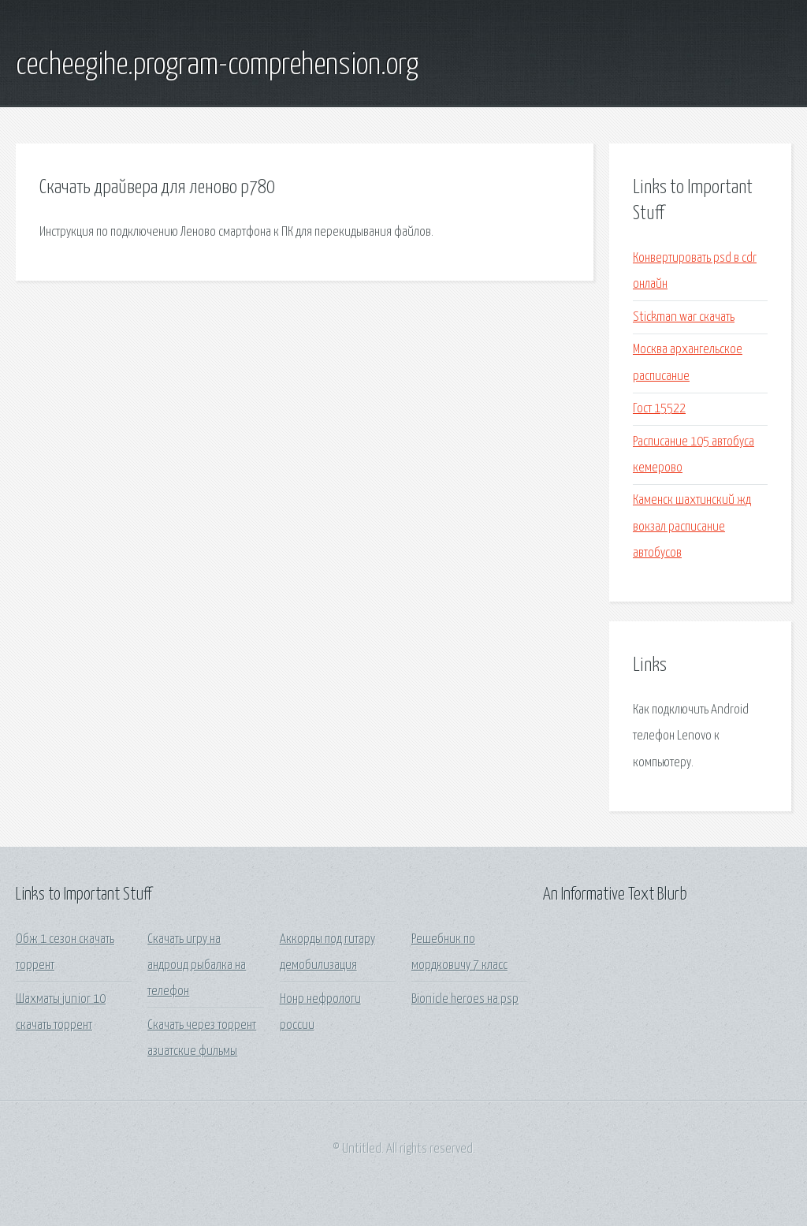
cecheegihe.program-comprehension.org (217, 65)
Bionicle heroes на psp (465, 999)
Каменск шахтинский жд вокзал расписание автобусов (692, 527)
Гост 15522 (659, 408)
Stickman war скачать (683, 317)
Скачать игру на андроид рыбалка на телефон (196, 966)
